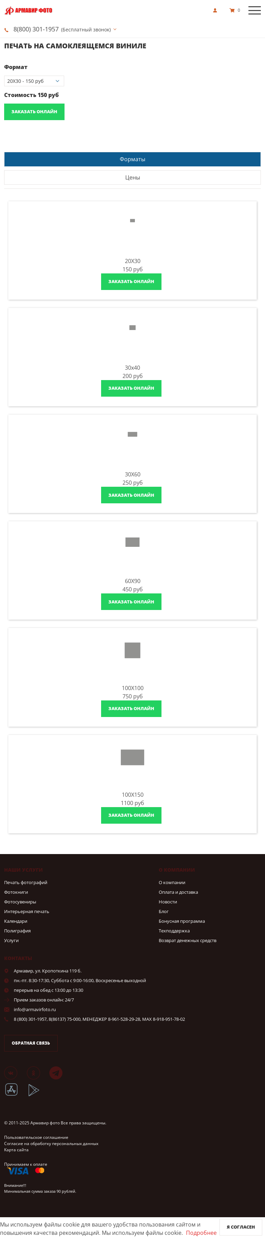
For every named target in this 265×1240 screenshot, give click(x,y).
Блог (164, 911)
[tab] (132, 159)
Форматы (132, 159)
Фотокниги (16, 892)
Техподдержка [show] (174, 931)
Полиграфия (17, 931)
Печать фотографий (25, 882)
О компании (172, 882)
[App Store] (15, 1095)
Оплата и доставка (178, 892)
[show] (217, 10)
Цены (132, 177)
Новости (168, 902)
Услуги (11, 940)
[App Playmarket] (37, 1095)
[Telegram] (60, 1073)
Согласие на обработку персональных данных (51, 1143)
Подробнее (201, 1233)
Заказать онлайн (34, 111)
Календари (15, 921)
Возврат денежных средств (187, 940)
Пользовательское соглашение (36, 1137)
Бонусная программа (182, 921)
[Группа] (15, 1073)
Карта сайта (16, 1150)
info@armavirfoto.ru (35, 1009)
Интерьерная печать (26, 911)
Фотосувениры (20, 902)
